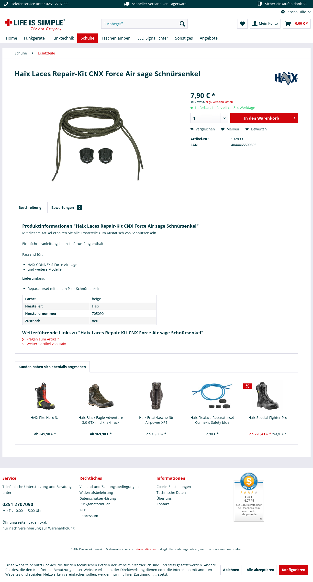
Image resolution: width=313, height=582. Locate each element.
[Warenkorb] (297, 24)
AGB (82, 510)
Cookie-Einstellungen (173, 486)
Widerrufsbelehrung (96, 492)
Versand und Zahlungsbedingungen (109, 486)
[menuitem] (144, 24)
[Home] (11, 38)
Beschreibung (30, 207)
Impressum (88, 515)
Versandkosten (146, 549)
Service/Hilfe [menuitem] (294, 12)
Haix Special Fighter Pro (267, 417)
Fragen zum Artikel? (40, 339)
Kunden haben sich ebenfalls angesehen (52, 366)
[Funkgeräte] (34, 38)
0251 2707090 (17, 504)
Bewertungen (66, 207)
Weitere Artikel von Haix (44, 343)
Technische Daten (171, 492)
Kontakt (162, 504)
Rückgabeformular (94, 504)
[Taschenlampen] (116, 38)
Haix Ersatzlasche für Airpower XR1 (156, 420)
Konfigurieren (293, 569)
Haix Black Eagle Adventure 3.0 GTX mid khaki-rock (100, 420)
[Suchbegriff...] (144, 24)
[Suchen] (182, 24)
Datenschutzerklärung (97, 498)
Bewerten (256, 129)
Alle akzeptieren (260, 569)
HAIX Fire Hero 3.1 (45, 417)
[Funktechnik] (62, 38)
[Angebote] (208, 38)
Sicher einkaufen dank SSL (282, 4)
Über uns (164, 498)
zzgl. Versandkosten (219, 102)
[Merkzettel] (242, 24)
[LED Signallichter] (153, 38)
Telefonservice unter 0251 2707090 (35, 4)
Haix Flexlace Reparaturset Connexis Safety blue (212, 420)
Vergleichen (202, 129)
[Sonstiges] (184, 38)
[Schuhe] (87, 38)
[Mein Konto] (265, 24)
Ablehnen (231, 569)
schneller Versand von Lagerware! (155, 4)
